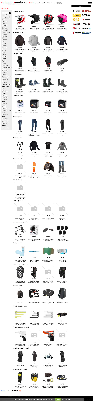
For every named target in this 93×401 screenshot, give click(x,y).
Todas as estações (7, 110)
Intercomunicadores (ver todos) (20, 222)
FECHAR (58, 399)
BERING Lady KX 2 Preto (34, 70)
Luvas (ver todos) (17, 53)
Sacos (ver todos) (17, 285)
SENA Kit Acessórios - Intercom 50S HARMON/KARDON (20, 240)
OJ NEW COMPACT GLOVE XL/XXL (62, 366)
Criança (4, 99)
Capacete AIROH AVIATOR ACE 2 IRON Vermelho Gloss (20, 30)
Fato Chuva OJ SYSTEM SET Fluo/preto (20, 198)
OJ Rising (20, 155)
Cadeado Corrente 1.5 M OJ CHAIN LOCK (62, 387)
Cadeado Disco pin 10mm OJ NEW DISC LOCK (48, 387)
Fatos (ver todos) (17, 179)
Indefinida (5, 65)
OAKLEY (4, 36)
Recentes (5, 114)
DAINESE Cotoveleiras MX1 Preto (62, 282)
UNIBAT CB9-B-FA (34, 112)
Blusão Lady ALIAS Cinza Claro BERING (34, 50)
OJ (3, 38)
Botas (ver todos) (17, 74)
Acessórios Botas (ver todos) (20, 306)
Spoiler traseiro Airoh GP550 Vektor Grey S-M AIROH (34, 345)
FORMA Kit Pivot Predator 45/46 (48, 219)
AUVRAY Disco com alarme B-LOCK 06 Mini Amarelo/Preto (34, 388)
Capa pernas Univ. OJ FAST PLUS (48, 366)
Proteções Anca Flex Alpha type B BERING (20, 282)
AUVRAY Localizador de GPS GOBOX (20, 387)
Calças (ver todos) (17, 116)
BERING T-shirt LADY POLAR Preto (48, 155)
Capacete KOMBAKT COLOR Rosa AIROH (62, 29)
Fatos (4, 63)
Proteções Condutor (5, 71)
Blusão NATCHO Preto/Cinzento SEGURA (48, 50)
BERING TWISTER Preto (48, 134)
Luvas (4, 52)
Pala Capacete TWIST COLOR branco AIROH (20, 345)
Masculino (5, 95)
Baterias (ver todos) (18, 95)
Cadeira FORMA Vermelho (62, 219)
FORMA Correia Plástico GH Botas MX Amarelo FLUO (20, 324)
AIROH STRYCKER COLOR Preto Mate (34, 29)
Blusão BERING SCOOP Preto (62, 50)
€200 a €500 (5, 121)
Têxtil (4, 88)
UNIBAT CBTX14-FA (62, 112)
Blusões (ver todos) (18, 32)
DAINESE (5, 30)
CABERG (5, 28)
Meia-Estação (6, 108)
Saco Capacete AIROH (34, 302)
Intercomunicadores (7, 67)
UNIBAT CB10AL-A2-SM (20, 112)
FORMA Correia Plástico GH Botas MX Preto (34, 324)
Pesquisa (81, 6)
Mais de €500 (5, 123)
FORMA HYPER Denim (34, 91)
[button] (20, 391)
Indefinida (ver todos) (18, 200)
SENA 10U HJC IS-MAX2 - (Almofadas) (34, 240)
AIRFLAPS (5, 21)
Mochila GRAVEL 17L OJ (62, 302)
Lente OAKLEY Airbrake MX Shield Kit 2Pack (20, 261)
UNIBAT (4, 45)
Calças (4, 58)
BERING (4, 27)
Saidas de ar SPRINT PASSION (20, 219)
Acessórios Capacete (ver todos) (21, 327)
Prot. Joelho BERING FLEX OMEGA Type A (48, 282)
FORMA (4, 34)
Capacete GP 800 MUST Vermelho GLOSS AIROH (48, 29)
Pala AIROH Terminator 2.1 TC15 (48, 345)
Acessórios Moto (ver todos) (20, 369)
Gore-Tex (4, 92)
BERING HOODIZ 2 (34, 155)
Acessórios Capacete (5, 78)
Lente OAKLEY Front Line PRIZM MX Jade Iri (48, 261)
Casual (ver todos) (17, 137)
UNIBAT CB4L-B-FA (48, 112)
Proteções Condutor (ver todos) (20, 264)
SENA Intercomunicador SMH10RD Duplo (48, 240)
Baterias (4, 56)
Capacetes (5, 49)
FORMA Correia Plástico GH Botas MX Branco (48, 324)
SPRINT (4, 43)
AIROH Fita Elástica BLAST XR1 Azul (34, 261)
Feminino (4, 97)
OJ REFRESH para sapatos (62, 324)
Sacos (4, 74)
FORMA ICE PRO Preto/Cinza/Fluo (20, 92)
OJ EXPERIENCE (20, 134)
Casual (4, 60)
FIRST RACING (6, 32)
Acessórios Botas (6, 76)
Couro (4, 90)
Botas (4, 54)
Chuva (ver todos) (17, 158)
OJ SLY (62, 70)
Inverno (4, 103)
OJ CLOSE (20, 302)
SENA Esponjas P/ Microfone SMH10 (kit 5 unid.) (62, 240)
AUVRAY (4, 25)
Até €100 (4, 118)
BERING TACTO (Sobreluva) (34, 366)
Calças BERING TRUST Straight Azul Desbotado (34, 134)
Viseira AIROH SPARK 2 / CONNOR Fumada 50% (62, 345)
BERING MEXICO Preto (20, 70)
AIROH (4, 23)
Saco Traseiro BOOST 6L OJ (48, 303)
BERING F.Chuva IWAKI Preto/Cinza (20, 176)
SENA (4, 41)
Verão (4, 107)
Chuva (4, 61)
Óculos (4, 69)
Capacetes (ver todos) (18, 11)
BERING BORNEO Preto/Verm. (48, 71)
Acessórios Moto (6, 84)
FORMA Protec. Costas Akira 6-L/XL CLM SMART (34, 282)
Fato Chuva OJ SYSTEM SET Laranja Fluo (34, 176)
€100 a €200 (5, 120)
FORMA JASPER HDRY (48, 91)
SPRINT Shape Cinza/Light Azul (62, 261)
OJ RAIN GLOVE (20, 365)
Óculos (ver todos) (17, 243)
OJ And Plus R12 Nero (62, 176)
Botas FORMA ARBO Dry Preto (62, 92)
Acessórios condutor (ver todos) (21, 348)
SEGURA (5, 39)
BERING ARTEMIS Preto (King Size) (20, 50)
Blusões (4, 50)
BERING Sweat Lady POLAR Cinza (62, 155)
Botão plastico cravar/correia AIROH (34, 219)
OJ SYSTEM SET (48, 176)
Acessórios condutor (5, 82)
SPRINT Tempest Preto (62, 134)
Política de (65, 399)
